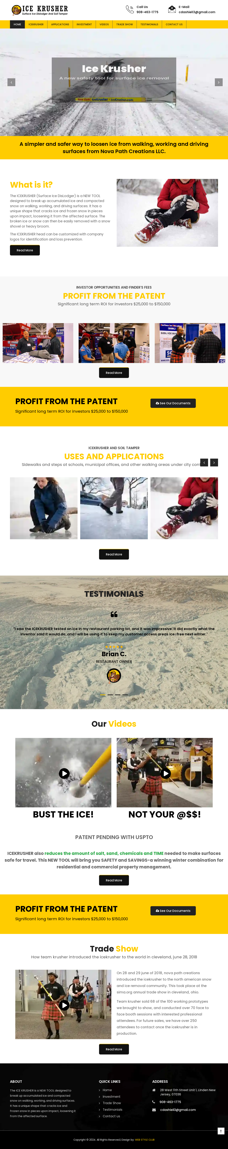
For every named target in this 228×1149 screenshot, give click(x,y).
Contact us (174, 24)
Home (17, 24)
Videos (104, 24)
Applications (60, 24)
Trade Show (124, 24)
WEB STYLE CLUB (145, 1140)
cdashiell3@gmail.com (197, 12)
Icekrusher (36, 24)
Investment (84, 24)
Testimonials (149, 24)
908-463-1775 (147, 12)
